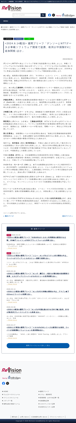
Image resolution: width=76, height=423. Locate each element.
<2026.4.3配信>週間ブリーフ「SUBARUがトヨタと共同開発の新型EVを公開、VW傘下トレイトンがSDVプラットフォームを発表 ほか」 (36, 239)
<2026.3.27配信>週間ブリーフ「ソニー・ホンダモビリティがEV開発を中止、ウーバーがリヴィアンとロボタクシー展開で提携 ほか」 (37, 257)
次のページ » (67, 216)
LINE (29, 38)
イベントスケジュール (11, 397)
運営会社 (15, 417)
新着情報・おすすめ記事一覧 (49, 397)
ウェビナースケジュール (12, 394)
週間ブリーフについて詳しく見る (38, 345)
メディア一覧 (8, 400)
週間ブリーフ (44, 391)
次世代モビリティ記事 (47, 407)
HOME (6, 391)
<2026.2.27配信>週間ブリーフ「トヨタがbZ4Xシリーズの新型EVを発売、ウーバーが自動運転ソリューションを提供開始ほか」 (38, 329)
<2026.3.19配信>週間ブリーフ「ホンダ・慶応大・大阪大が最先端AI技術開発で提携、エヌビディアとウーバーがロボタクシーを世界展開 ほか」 (38, 275)
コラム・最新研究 (46, 394)
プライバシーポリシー (57, 417)
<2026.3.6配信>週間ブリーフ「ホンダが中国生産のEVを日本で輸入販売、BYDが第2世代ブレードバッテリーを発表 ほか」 (38, 311)
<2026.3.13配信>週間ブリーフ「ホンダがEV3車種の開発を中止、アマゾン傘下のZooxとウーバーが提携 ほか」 (38, 293)
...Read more (12, 248)
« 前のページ (8, 216)
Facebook (18, 38)
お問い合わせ (24, 417)
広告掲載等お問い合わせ (39, 417)
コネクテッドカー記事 (47, 404)
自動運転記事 (44, 400)
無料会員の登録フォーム (12, 404)
